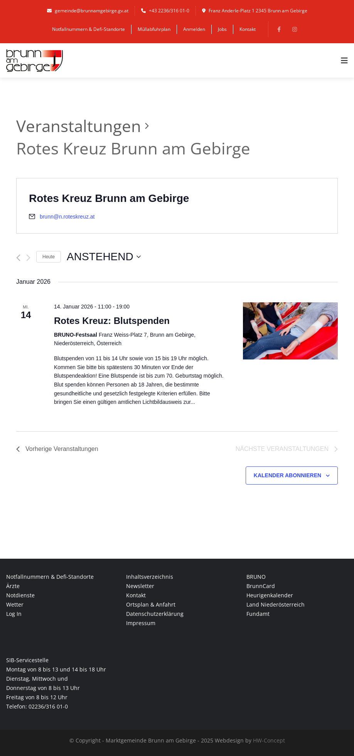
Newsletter (140, 586)
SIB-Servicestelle (27, 660)
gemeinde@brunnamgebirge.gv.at (87, 10)
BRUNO (256, 576)
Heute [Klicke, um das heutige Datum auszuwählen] (48, 256)
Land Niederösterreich (275, 604)
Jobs (222, 29)
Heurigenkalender (269, 595)
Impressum (140, 623)
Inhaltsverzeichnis (149, 576)
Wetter (15, 604)
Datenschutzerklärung (155, 613)
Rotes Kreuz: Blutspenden (112, 320)
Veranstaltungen (78, 126)
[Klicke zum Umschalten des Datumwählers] (104, 256)
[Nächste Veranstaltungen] (28, 257)
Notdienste (20, 595)
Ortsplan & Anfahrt (150, 604)
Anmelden (194, 29)
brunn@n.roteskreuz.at (67, 217)
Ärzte (13, 586)
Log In (14, 613)
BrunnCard (260, 586)
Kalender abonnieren (287, 475)
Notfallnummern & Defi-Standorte (88, 29)
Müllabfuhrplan (154, 29)
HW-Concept (269, 740)
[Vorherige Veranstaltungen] (18, 257)
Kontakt (247, 29)
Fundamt (258, 613)
